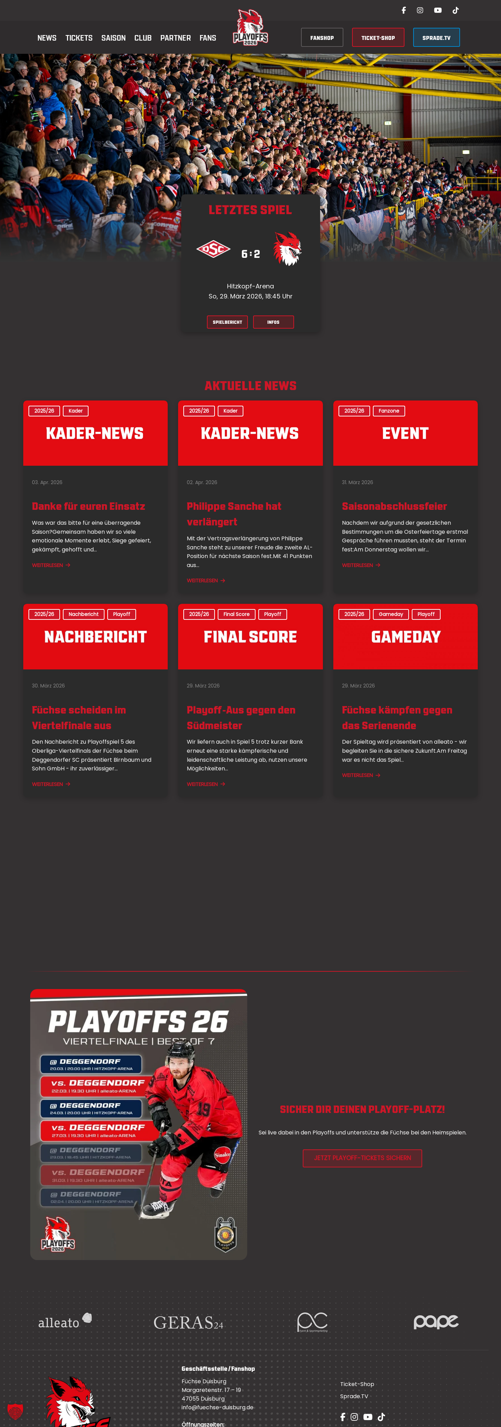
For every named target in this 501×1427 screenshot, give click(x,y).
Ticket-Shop (357, 1386)
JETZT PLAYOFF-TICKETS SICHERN (362, 1160)
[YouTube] (438, 10)
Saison (113, 37)
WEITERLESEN (51, 566)
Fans (208, 37)
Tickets (79, 37)
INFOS (277, 323)
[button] (15, 1411)
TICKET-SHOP (378, 37)
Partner (175, 37)
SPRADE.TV (437, 37)
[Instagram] (420, 10)
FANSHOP (322, 37)
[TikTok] (456, 10)
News (47, 37)
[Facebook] (404, 10)
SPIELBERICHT (224, 323)
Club (143, 37)
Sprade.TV (354, 1398)
